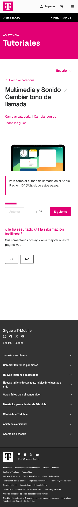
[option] (39, 185)
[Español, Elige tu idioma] (64, 70)
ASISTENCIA (11, 17)
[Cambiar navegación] (64, 17)
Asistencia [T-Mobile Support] (11, 35)
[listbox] (39, 185)
